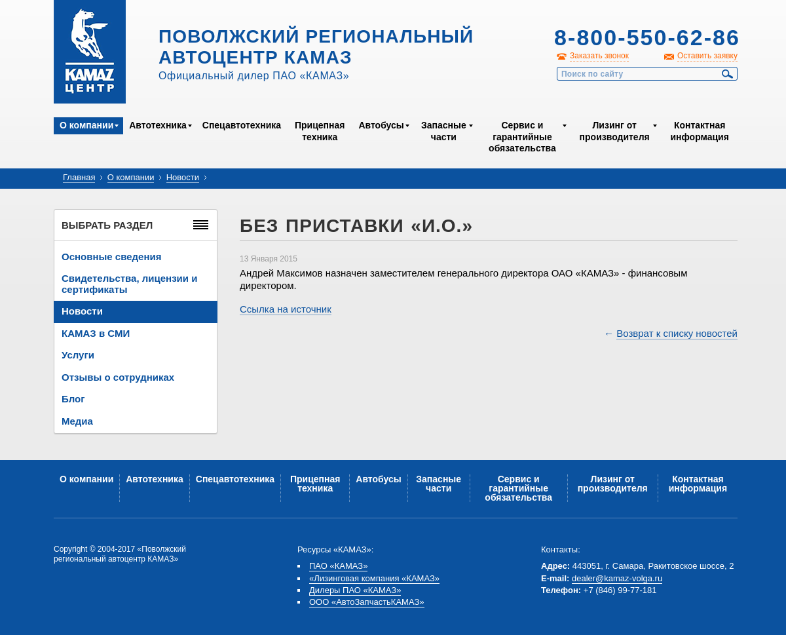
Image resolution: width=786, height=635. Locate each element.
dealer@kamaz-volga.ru (617, 578)
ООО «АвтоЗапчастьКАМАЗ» (366, 602)
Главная (79, 177)
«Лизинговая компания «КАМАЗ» (374, 578)
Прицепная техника (320, 131)
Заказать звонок (599, 55)
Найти (728, 74)
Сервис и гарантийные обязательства (522, 136)
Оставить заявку (707, 55)
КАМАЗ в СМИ (96, 333)
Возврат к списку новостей (677, 333)
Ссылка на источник (285, 309)
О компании (86, 125)
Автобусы (380, 125)
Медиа (77, 421)
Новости (182, 177)
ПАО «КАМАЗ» (338, 566)
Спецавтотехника (241, 125)
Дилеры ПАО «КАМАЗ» (355, 590)
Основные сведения (111, 256)
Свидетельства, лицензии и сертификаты (129, 284)
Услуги (78, 354)
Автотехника (158, 125)
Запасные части (443, 131)
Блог (73, 398)
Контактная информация (699, 131)
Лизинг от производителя (615, 131)
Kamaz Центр (90, 52)
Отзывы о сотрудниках (118, 377)
